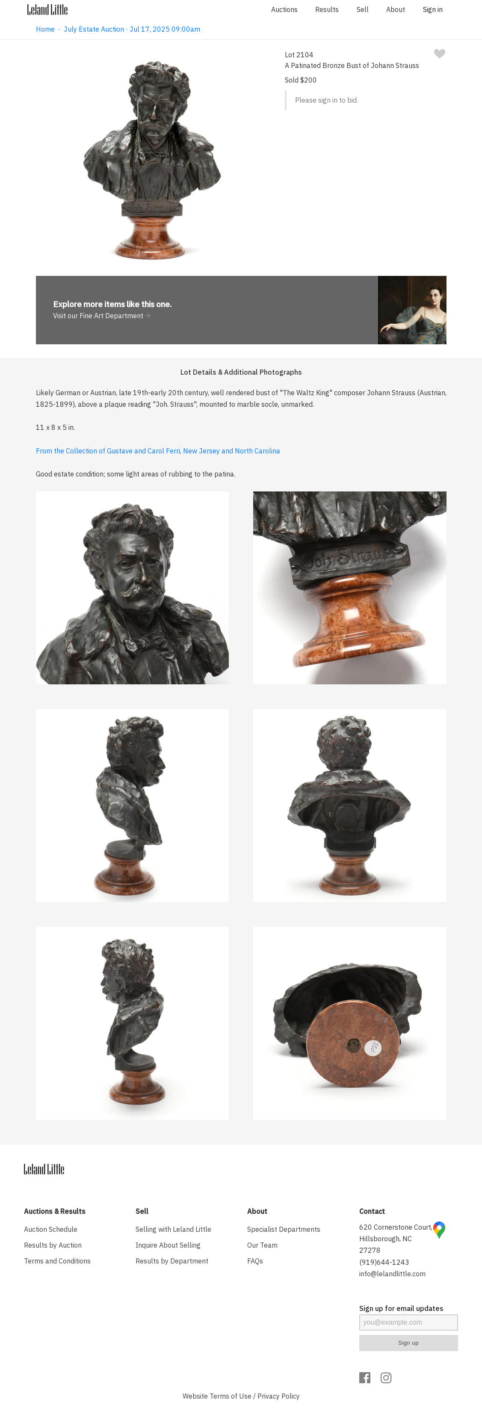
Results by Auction (53, 1245)
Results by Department (172, 1261)
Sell (363, 9)
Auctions (284, 9)
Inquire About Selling (168, 1245)
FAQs (255, 1261)
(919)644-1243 (384, 1262)
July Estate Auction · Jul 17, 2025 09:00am (132, 29)
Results (327, 9)
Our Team (262, 1245)
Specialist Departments (283, 1229)
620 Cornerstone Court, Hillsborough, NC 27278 (395, 1238)
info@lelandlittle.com (392, 1273)
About (395, 9)
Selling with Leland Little (173, 1229)
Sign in (433, 9)
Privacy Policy (278, 1396)
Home (45, 29)
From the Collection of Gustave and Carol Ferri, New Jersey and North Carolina (158, 451)
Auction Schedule (50, 1229)
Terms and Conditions (57, 1261)
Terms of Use (230, 1396)
